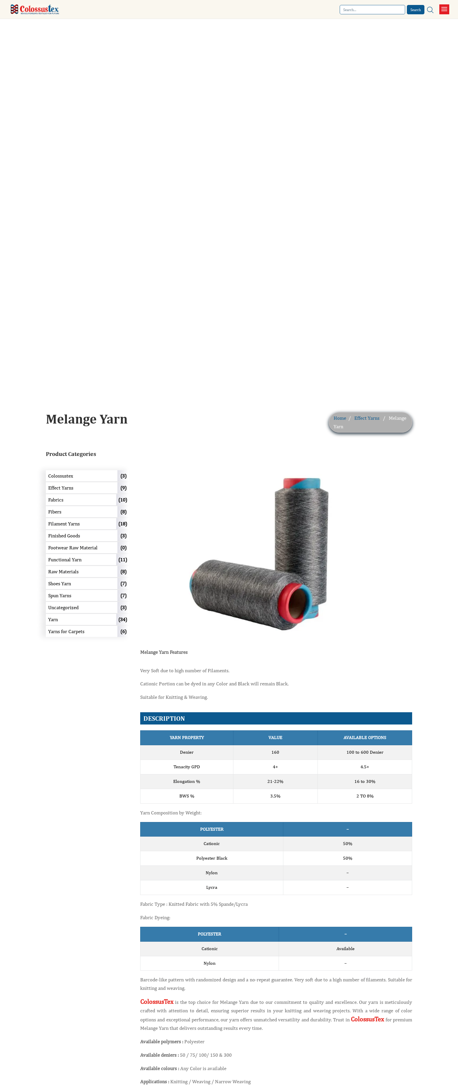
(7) (123, 583)
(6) (123, 631)
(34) (122, 619)
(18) (122, 524)
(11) (122, 559)
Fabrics (55, 500)
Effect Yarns (366, 418)
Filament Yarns (64, 524)
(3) (123, 476)
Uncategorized (63, 607)
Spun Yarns (59, 595)
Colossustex (60, 476)
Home (340, 418)
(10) (122, 500)
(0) (123, 548)
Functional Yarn (64, 559)
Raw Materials (63, 571)
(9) (123, 488)
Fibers (54, 512)
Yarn (53, 619)
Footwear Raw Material (73, 548)
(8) (123, 512)
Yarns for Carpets (66, 631)
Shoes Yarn (59, 583)
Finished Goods (64, 536)
